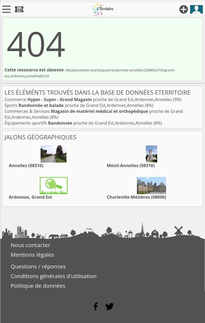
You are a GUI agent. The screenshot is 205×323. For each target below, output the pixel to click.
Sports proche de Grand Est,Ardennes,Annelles (75, 105)
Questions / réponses (38, 266)
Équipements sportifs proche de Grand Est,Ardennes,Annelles (79, 123)
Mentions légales (32, 254)
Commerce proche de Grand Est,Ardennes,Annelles (89, 99)
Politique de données (38, 285)
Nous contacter (30, 245)
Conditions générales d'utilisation (54, 276)
